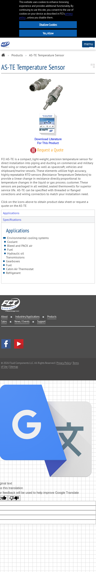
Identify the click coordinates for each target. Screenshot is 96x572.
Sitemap (13, 366)
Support (41, 321)
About (4, 316)
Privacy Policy (64, 362)
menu (88, 44)
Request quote (46, 150)
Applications (11, 213)
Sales (4, 321)
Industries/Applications (27, 316)
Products (17, 55)
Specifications (12, 220)
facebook (6, 344)
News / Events (22, 321)
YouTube (19, 344)
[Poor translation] (14, 498)
